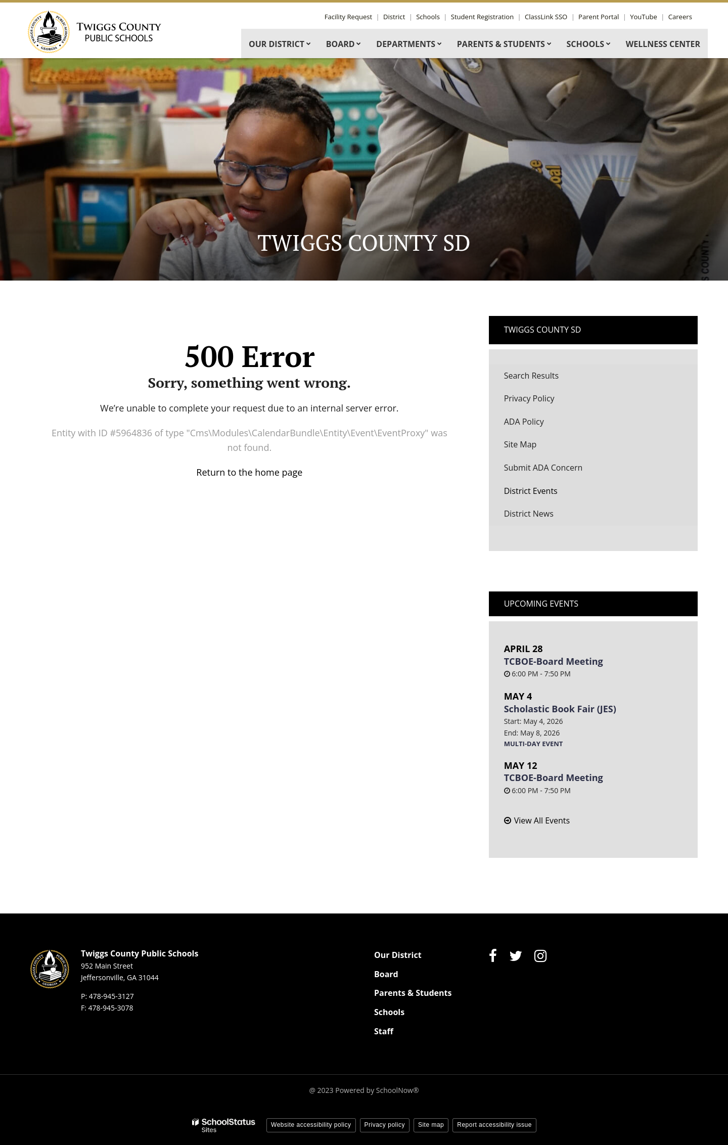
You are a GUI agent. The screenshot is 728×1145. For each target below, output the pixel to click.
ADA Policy (524, 421)
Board (386, 974)
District (405, 16)
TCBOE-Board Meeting (553, 661)
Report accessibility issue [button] (494, 1124)
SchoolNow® (397, 1090)
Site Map (520, 444)
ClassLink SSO (552, 16)
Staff (383, 1031)
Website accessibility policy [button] (311, 1124)
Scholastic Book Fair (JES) (560, 709)
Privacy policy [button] (385, 1124)
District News (529, 513)
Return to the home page (249, 472)
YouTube (645, 16)
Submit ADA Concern (543, 467)
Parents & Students (412, 992)
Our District (398, 954)
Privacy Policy (529, 398)
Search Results (531, 375)
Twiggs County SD (542, 329)
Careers (681, 16)
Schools (436, 16)
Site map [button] (431, 1124)
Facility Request (360, 16)
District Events (531, 490)
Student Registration (490, 16)
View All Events (542, 820)
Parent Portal (602, 16)
